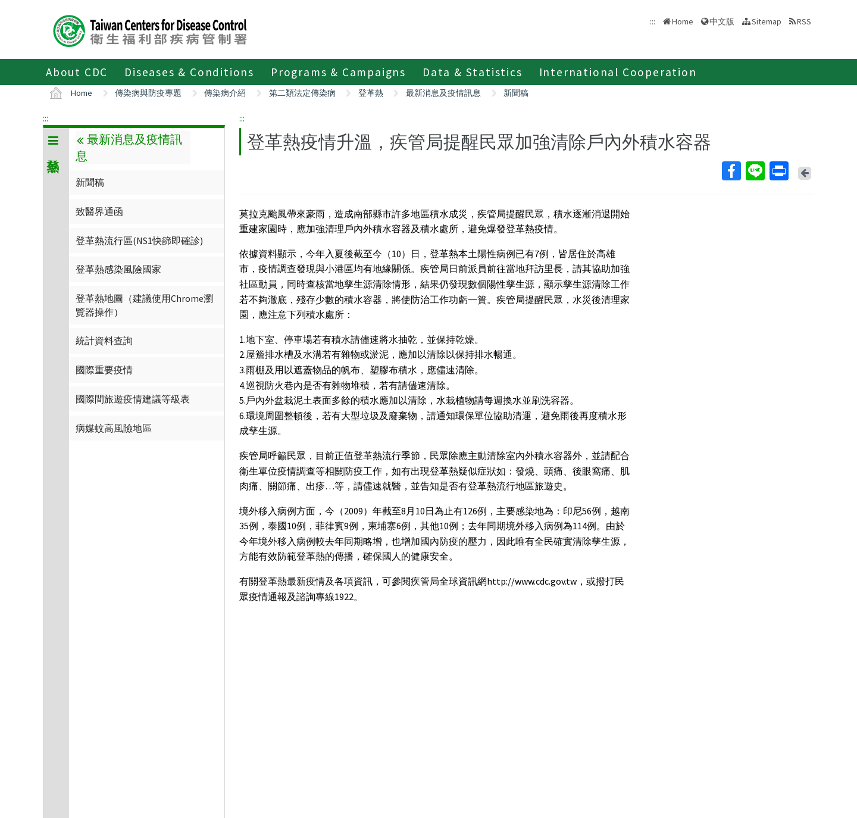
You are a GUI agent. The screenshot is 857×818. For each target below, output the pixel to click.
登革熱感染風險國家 (118, 269)
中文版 (721, 21)
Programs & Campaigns (338, 72)
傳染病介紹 (225, 93)
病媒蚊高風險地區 (114, 428)
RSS (804, 21)
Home (682, 21)
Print (778, 170)
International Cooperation (618, 72)
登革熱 (370, 93)
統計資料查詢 (104, 340)
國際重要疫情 (104, 370)
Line (755, 170)
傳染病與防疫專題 (148, 93)
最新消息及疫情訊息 (443, 93)
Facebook (731, 170)
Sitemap (766, 21)
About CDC (77, 72)
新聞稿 (515, 93)
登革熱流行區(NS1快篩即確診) (139, 240)
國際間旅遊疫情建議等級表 (133, 399)
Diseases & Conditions (189, 72)
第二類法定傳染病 (302, 93)
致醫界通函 (99, 211)
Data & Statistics (473, 72)
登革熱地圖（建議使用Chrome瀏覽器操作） (144, 304)
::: (45, 118)
